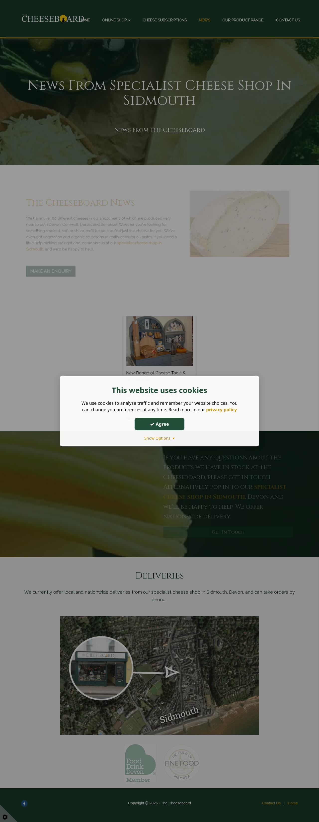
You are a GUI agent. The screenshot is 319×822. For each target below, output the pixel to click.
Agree (159, 424)
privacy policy (221, 409)
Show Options (159, 438)
